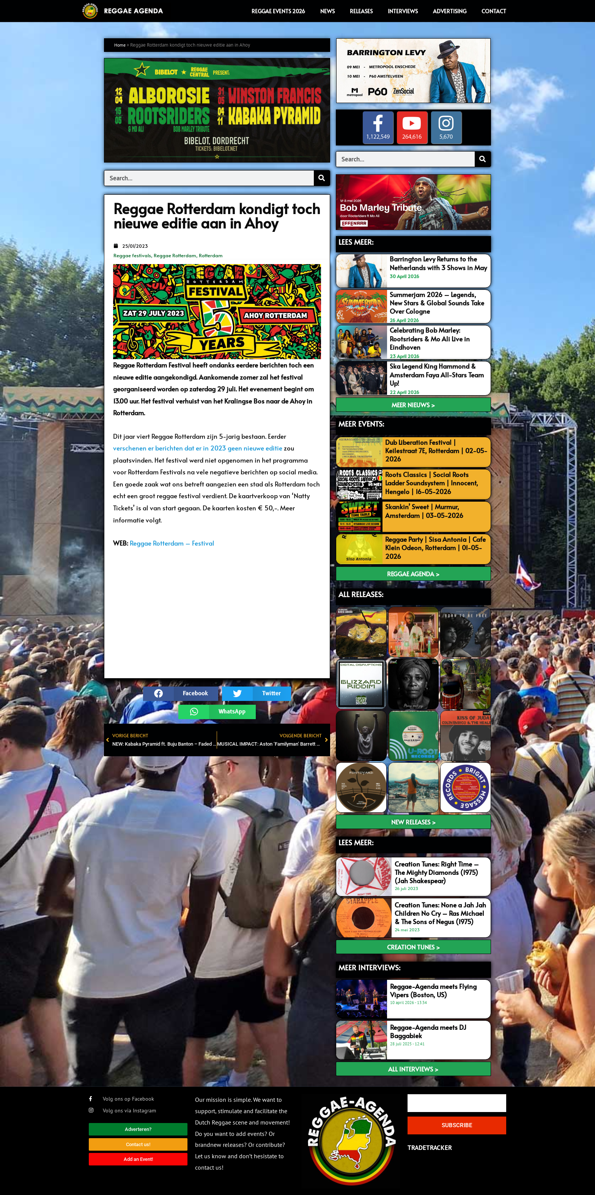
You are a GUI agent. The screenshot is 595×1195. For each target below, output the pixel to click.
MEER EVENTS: (361, 422)
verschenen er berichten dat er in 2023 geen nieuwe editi (196, 447)
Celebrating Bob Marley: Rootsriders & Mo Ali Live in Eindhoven (430, 338)
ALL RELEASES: (360, 593)
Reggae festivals (132, 255)
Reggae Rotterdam (175, 255)
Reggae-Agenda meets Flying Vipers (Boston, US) (433, 989)
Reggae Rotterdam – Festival (172, 542)
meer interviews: (369, 966)
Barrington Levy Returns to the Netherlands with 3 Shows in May (438, 263)
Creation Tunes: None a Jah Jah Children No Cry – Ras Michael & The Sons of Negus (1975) (440, 912)
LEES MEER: (355, 242)
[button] (180, 694)
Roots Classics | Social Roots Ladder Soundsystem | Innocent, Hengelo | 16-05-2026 (431, 481)
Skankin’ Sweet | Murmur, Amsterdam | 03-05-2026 (424, 509)
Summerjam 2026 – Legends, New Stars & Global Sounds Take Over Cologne (437, 303)
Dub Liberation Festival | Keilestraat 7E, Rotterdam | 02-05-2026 (436, 449)
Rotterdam (211, 255)
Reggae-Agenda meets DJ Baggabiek (428, 1030)
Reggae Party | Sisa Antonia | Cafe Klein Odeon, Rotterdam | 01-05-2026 (435, 546)
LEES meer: (355, 841)
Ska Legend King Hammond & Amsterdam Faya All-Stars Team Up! (437, 374)
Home (120, 45)
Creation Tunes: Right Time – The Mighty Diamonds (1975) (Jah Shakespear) (437, 871)
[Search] (322, 178)
